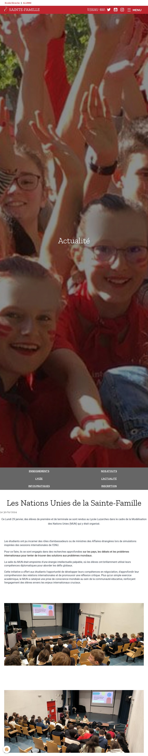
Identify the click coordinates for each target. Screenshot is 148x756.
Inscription (109, 486)
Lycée (39, 478)
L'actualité (109, 478)
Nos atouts (109, 471)
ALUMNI (27, 3)
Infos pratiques (39, 486)
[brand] (22, 10)
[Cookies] (6, 749)
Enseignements (39, 471)
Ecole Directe (12, 3)
